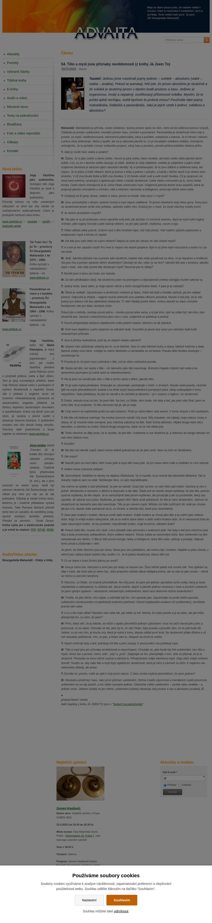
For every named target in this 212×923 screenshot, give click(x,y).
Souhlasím (122, 900)
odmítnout (121, 911)
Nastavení (89, 900)
